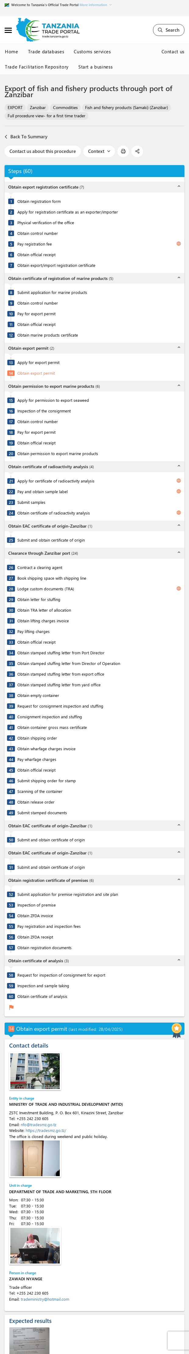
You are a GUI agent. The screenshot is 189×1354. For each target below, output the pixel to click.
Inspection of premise (36, 905)
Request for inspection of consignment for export (61, 975)
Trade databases (46, 51)
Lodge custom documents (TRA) (45, 589)
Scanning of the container (39, 791)
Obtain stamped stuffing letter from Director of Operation (68, 663)
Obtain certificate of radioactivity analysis (53, 513)
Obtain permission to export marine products (57, 453)
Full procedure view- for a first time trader (46, 115)
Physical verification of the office (45, 222)
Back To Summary (26, 136)
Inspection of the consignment (44, 411)
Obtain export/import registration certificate (56, 265)
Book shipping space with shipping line (51, 578)
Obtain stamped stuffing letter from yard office (59, 685)
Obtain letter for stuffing (38, 599)
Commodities (65, 107)
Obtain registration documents (44, 947)
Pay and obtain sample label (42, 491)
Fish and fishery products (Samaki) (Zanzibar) (126, 107)
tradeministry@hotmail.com (45, 1299)
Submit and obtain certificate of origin (51, 540)
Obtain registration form (39, 201)
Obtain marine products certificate (47, 335)
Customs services (92, 51)
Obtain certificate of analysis (42, 996)
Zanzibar (38, 107)
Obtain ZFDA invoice (35, 915)
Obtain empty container (38, 695)
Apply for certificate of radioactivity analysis (55, 481)
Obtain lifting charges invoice (43, 621)
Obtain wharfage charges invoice (46, 749)
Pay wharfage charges (36, 759)
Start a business (95, 67)
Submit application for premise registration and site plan (67, 894)
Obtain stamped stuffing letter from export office (60, 674)
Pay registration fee (34, 244)
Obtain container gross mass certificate (52, 727)
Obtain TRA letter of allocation (44, 610)
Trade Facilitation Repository (37, 67)
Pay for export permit (36, 314)
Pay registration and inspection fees (49, 926)
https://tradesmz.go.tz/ (46, 1130)
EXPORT (15, 107)
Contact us (173, 51)
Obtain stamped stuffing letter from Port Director (61, 653)
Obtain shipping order (37, 738)
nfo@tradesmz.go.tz (38, 1124)
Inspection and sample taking (43, 986)
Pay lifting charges (33, 631)
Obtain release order (36, 802)
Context (99, 151)
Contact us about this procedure (42, 151)
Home (11, 51)
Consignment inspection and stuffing (49, 717)
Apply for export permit (38, 362)
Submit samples (31, 502)
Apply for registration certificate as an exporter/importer (67, 212)
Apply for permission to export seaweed (53, 400)
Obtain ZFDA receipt (35, 937)
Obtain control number (37, 233)
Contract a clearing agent (39, 567)
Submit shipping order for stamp (46, 781)
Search (169, 30)
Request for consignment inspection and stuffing (60, 706)
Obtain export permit (36, 373)
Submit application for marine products (52, 292)
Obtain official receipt (36, 254)
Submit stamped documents (42, 813)
